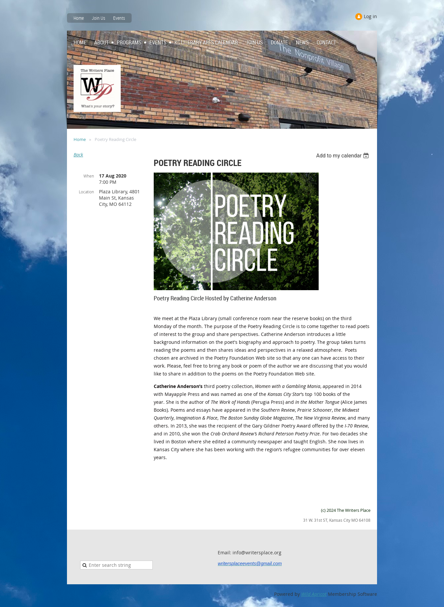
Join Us (98, 18)
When (88, 176)
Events (119, 18)
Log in (370, 16)
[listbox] (343, 156)
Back (78, 155)
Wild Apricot (314, 594)
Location (86, 191)
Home (79, 18)
